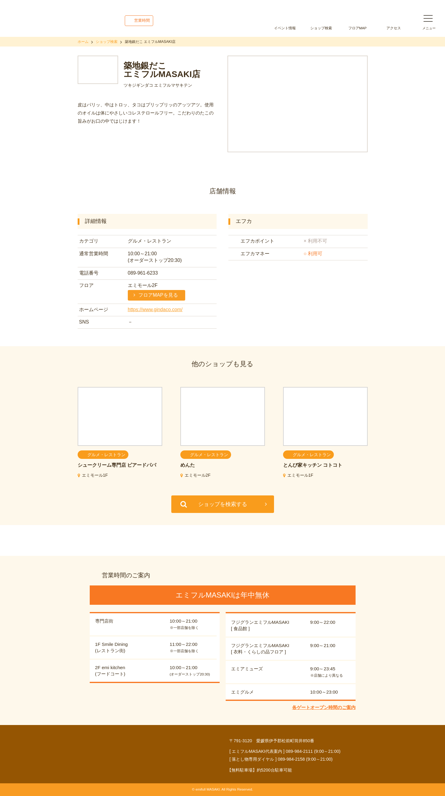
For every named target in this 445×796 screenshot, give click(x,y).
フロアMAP (357, 28)
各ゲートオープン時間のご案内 (324, 707)
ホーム (83, 42)
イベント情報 (285, 28)
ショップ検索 (321, 28)
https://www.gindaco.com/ (155, 309)
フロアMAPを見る (158, 295)
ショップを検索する (222, 504)
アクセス (393, 28)
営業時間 (142, 20)
